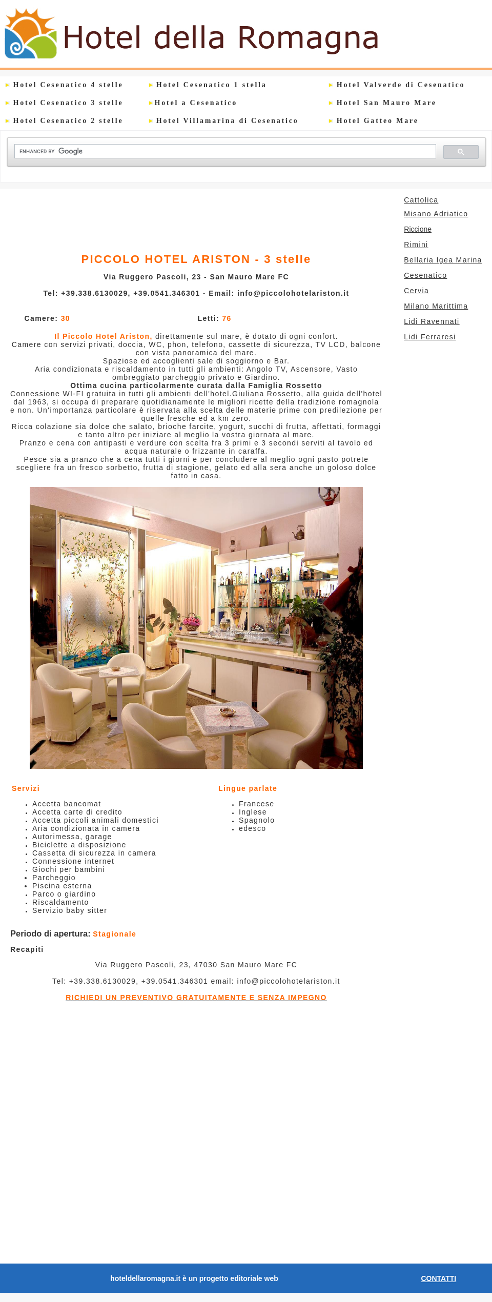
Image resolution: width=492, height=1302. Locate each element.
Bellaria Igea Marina (443, 260)
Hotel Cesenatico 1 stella (208, 85)
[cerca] (224, 151)
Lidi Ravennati (431, 321)
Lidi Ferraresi (430, 337)
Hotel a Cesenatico (196, 103)
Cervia (411, 291)
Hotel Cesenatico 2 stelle (64, 121)
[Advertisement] (195, 217)
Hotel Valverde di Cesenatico (397, 85)
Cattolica (421, 200)
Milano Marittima (431, 306)
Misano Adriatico (436, 214)
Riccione (418, 229)
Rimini (416, 244)
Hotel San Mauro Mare (382, 103)
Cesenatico (420, 275)
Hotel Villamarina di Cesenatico (224, 121)
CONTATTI (439, 1278)
